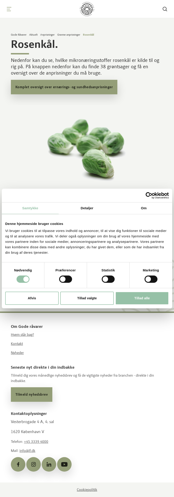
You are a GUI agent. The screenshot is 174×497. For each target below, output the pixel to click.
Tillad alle (142, 298)
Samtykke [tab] (30, 208)
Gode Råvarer (19, 34)
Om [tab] (144, 208)
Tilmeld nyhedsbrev (31, 394)
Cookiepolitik (87, 489)
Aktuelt (33, 34)
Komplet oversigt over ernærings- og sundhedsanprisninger (64, 87)
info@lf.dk (27, 450)
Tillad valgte (87, 298)
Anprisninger (47, 34)
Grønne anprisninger (68, 34)
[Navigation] (9, 9)
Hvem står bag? (22, 334)
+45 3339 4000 (36, 441)
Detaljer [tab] (87, 208)
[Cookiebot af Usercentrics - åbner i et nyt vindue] (149, 195)
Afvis (32, 298)
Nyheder (17, 353)
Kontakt (17, 343)
